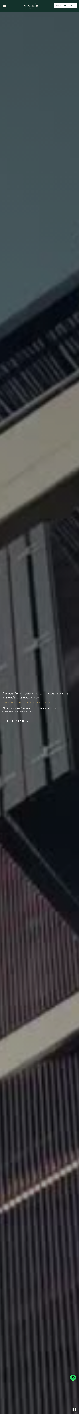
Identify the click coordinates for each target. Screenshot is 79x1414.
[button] (4, 5)
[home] (30, 5)
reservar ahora (65, 6)
